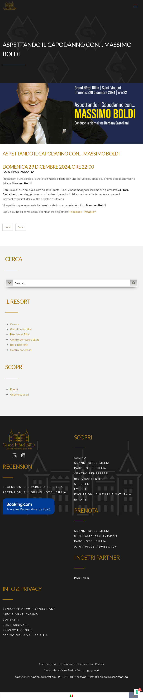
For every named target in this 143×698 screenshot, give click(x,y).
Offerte (81, 482)
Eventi (80, 488)
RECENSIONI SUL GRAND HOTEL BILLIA (34, 491)
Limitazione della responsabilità (108, 675)
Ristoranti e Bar (89, 477)
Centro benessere (91, 472)
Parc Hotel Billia (90, 467)
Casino (80, 456)
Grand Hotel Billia (91, 461)
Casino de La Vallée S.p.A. (26, 634)
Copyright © (23, 675)
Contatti (11, 618)
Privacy (99, 663)
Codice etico (85, 663)
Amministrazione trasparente (57, 663)
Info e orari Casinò (20, 613)
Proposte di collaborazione (29, 608)
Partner (81, 576)
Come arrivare (16, 624)
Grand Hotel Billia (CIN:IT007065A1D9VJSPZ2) (95, 532)
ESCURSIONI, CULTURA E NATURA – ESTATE (102, 496)
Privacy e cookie (18, 629)
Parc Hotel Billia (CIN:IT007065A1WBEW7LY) (96, 543)
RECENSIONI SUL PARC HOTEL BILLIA (33, 486)
